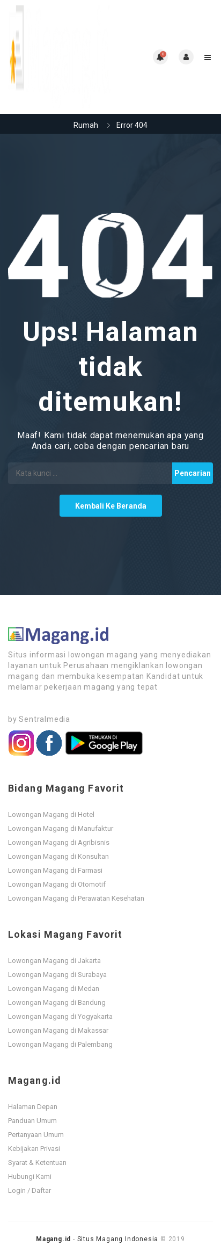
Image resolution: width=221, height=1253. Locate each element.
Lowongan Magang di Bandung (57, 1002)
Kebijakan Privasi (34, 1149)
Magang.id (53, 1239)
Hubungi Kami (29, 1176)
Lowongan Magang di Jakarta (54, 961)
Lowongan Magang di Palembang (60, 1044)
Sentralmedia (44, 719)
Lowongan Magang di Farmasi (55, 870)
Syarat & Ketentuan (37, 1162)
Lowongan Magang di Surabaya (57, 974)
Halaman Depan (32, 1107)
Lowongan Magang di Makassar (58, 1030)
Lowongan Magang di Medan (53, 988)
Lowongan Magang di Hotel (51, 814)
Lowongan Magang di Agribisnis (58, 842)
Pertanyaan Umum (36, 1135)
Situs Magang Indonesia (118, 1239)
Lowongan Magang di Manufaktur (60, 828)
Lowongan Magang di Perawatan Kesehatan (76, 898)
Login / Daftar (29, 1190)
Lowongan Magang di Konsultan (58, 856)
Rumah (85, 125)
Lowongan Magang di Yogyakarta (60, 1016)
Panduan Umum (32, 1121)
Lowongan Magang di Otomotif (57, 884)
